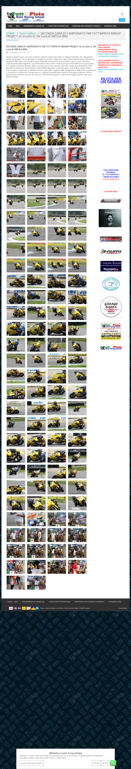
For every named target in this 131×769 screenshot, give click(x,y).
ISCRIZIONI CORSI (110, 26)
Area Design (74, 608)
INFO (17, 26)
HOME (10, 26)
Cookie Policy (60, 758)
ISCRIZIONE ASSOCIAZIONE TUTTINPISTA (86, 26)
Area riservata (123, 608)
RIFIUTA (96, 763)
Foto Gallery (27, 33)
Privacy (42, 608)
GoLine (66, 608)
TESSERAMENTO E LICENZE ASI (33, 26)
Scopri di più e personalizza (31, 763)
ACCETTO (106, 763)
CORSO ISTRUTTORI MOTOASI (58, 26)
